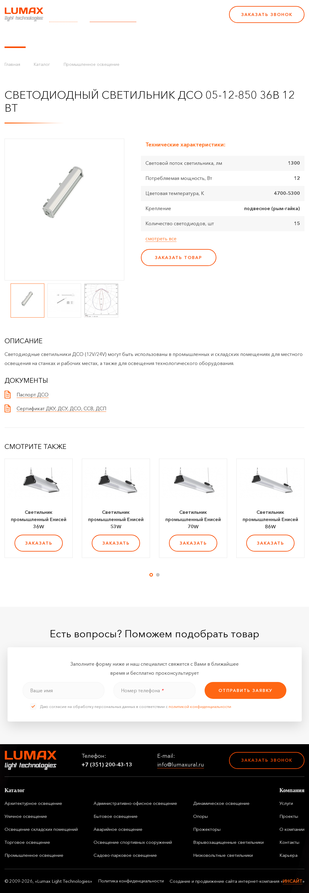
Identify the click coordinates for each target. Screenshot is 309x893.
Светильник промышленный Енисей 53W (116, 519)
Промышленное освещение (91, 64)
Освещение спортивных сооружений (133, 842)
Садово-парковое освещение (125, 855)
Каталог (15, 37)
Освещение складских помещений (41, 829)
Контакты (205, 37)
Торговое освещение (27, 842)
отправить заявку (245, 690)
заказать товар (178, 257)
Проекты (138, 37)
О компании (171, 37)
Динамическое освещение (221, 803)
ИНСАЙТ (292, 881)
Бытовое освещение (116, 816)
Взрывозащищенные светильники (228, 842)
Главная (12, 64)
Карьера (235, 37)
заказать (39, 543)
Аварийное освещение (118, 829)
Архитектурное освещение (33, 803)
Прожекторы (207, 829)
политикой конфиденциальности (200, 706)
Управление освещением (64, 37)
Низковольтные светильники (223, 855)
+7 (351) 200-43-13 (183, 18)
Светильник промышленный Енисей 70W (193, 519)
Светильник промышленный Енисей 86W (270, 519)
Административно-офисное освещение (135, 803)
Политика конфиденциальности (131, 881)
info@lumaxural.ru (113, 18)
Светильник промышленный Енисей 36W (38, 519)
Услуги (112, 37)
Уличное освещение (26, 816)
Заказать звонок (266, 14)
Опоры (200, 816)
